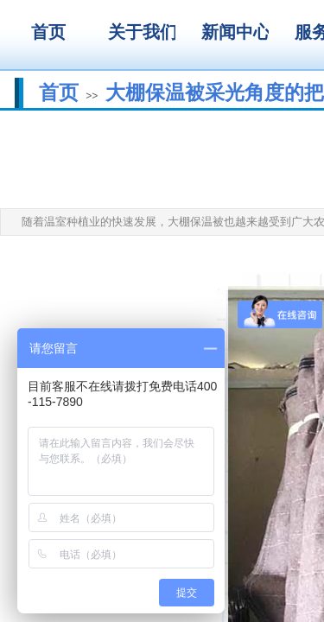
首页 (59, 92)
